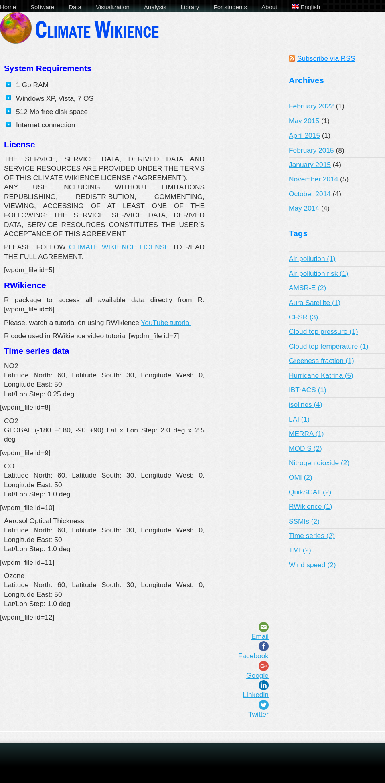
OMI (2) (300, 477)
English (306, 7)
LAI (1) (299, 419)
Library (190, 7)
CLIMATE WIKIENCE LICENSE (119, 247)
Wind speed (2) (312, 565)
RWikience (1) (310, 506)
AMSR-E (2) (307, 288)
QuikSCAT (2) (310, 492)
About (269, 7)
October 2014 (310, 194)
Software (42, 7)
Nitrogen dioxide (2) (319, 463)
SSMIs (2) (304, 521)
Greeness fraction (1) (321, 361)
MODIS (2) (305, 448)
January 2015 (310, 165)
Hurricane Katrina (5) (321, 375)
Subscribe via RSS (326, 58)
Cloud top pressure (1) (323, 331)
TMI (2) (300, 550)
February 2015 (311, 150)
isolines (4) (305, 404)
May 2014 (304, 208)
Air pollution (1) (312, 259)
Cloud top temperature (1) (328, 346)
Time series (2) (312, 536)
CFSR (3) (303, 317)
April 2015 (304, 135)
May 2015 (304, 121)
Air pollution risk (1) (318, 273)
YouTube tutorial (166, 323)
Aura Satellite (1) (314, 303)
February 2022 (311, 106)
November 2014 (313, 179)
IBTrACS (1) (307, 390)
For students (230, 7)
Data (75, 7)
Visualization (113, 7)
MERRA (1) (306, 434)
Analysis (155, 7)
